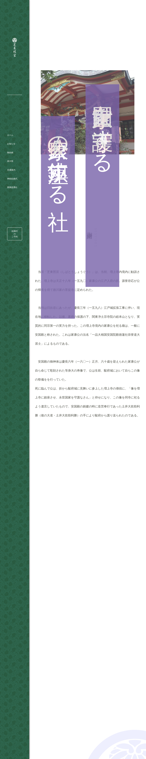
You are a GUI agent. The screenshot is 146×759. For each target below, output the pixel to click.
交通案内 (11, 158)
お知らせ (11, 132)
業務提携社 (12, 175)
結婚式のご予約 (15, 218)
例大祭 (10, 149)
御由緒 (10, 140)
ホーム (10, 123)
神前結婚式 (12, 167)
